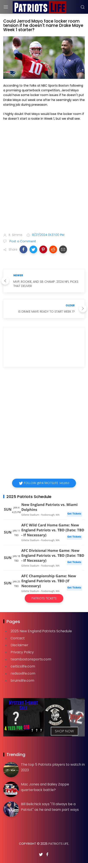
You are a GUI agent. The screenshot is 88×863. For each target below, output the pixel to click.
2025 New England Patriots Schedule (41, 631)
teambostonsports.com (31, 659)
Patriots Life (58, 844)
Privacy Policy (22, 652)
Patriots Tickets (44, 598)
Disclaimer (19, 645)
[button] (23, 249)
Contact (18, 638)
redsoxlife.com (23, 673)
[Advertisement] (44, 180)
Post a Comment (22, 241)
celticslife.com (23, 666)
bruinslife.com (22, 680)
